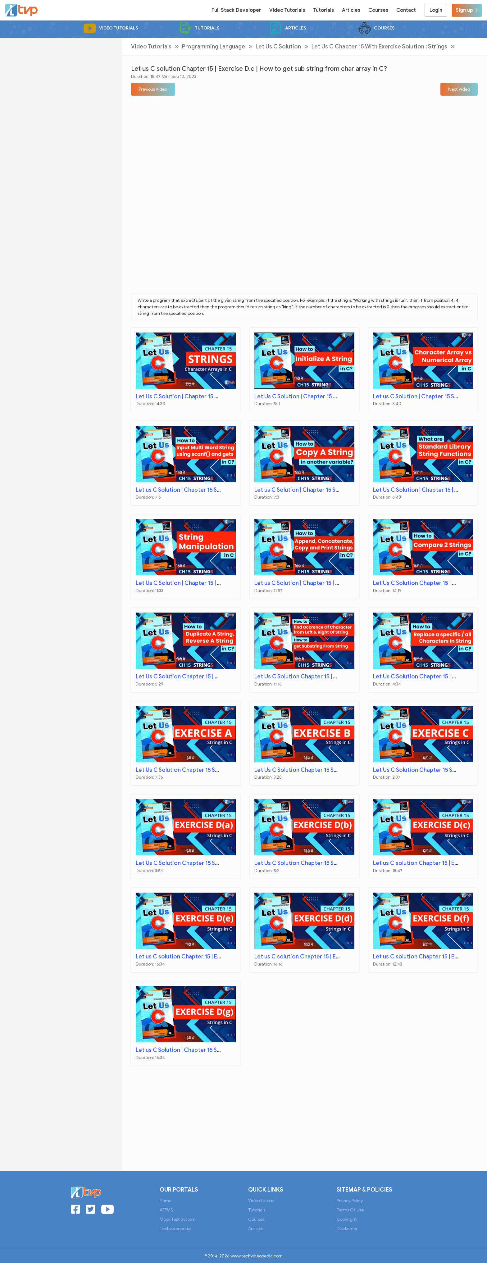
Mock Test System (178, 1219)
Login (436, 10)
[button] (153, 89)
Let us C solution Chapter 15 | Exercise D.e (191, 956)
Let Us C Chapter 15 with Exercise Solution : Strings (379, 46)
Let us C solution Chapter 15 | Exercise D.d (310, 956)
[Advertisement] (61, 81)
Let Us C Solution (278, 46)
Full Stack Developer (236, 10)
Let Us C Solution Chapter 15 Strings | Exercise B (317, 770)
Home (165, 1200)
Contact (406, 10)
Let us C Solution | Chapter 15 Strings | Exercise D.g (203, 1050)
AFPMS (166, 1210)
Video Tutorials (287, 10)
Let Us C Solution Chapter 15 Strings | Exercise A (199, 770)
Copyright (347, 1219)
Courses (378, 10)
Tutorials (323, 10)
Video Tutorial (261, 1200)
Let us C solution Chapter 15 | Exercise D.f (428, 956)
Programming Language (213, 46)
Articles (351, 10)
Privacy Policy (350, 1200)
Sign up (467, 10)
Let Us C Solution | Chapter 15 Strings (185, 396)
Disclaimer (347, 1228)
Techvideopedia (176, 1228)
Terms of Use (350, 1210)
